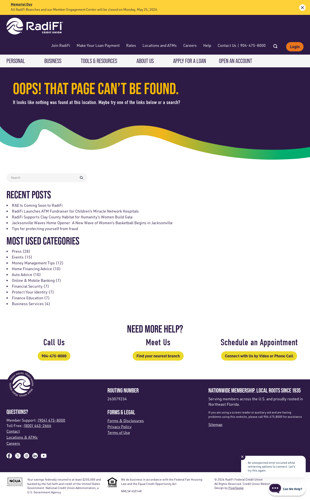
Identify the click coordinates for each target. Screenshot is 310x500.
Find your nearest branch (158, 355)
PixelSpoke (236, 488)
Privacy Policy (119, 426)
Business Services (28, 303)
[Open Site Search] (275, 44)
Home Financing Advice (32, 268)
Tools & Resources (99, 61)
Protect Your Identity (30, 292)
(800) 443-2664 (37, 425)
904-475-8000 (54, 355)
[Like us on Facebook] (9, 457)
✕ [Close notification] (242, 456)
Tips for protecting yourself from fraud (45, 228)
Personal (15, 61)
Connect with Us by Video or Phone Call (259, 355)
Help (207, 45)
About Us (145, 61)
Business (52, 61)
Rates (131, 45)
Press (17, 251)
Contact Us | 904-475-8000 (242, 45)
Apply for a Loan (189, 61)
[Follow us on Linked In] (35, 457)
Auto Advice (22, 274)
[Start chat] (287, 489)
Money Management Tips (33, 262)
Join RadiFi (60, 45)
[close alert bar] (302, 7)
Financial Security (27, 286)
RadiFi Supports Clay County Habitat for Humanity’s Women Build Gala (72, 216)
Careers (190, 45)
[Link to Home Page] (34, 26)
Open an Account (235, 61)
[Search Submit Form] (81, 177)
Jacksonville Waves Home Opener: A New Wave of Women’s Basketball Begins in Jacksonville (92, 222)
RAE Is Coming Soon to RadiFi (37, 205)
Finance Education (27, 297)
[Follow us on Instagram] (26, 457)
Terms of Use (118, 432)
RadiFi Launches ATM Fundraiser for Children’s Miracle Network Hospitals (75, 211)
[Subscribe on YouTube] (43, 457)
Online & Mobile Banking (33, 280)
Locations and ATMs (160, 45)
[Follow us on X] (18, 457)
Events (18, 257)
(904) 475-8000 (51, 420)
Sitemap (215, 424)
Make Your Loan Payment (98, 45)
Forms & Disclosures (125, 420)
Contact (13, 431)
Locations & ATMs (22, 437)
